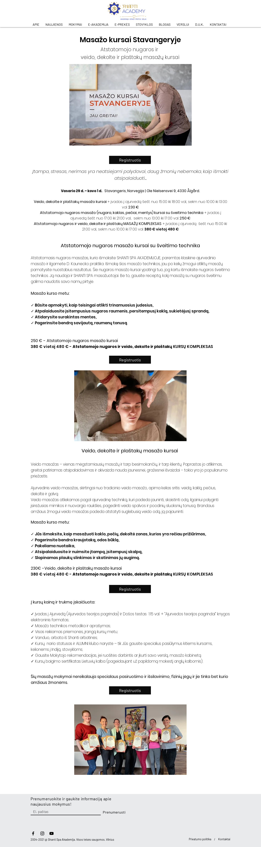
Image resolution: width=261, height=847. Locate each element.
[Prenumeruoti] (114, 812)
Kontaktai (224, 839)
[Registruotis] (130, 160)
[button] (37, 24)
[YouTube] (51, 833)
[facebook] (33, 833)
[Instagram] (42, 833)
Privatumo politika (200, 839)
